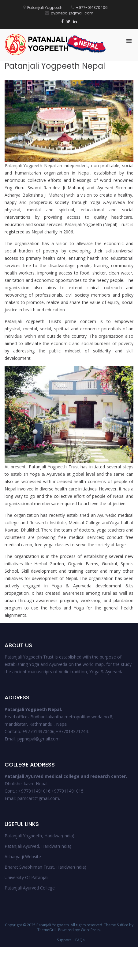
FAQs (79, 940)
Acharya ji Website (23, 856)
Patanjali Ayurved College (30, 888)
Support (64, 940)
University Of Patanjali (26, 877)
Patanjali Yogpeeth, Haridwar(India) (39, 836)
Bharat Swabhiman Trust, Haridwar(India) (45, 867)
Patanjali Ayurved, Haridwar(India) (38, 846)
